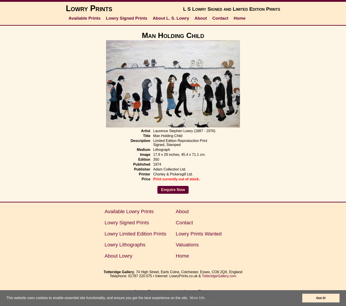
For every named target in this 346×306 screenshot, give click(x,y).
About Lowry (118, 256)
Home (240, 18)
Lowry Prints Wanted (199, 234)
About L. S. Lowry (171, 18)
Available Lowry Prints (129, 211)
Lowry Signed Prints (127, 18)
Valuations (187, 245)
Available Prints (84, 18)
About (201, 18)
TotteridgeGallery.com (219, 276)
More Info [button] (197, 298)
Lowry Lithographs (125, 245)
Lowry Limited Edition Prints (135, 234)
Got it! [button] (321, 298)
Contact (220, 18)
